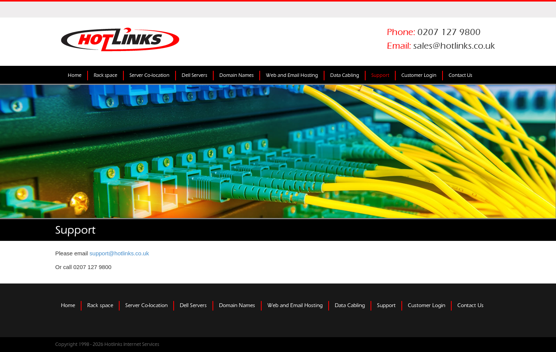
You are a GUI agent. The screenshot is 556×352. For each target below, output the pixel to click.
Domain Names (236, 75)
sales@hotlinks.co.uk (454, 46)
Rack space (105, 75)
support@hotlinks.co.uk (119, 253)
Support (380, 75)
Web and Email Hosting (292, 75)
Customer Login (418, 75)
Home (74, 75)
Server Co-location (149, 75)
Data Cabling (344, 75)
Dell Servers (194, 75)
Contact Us (460, 75)
